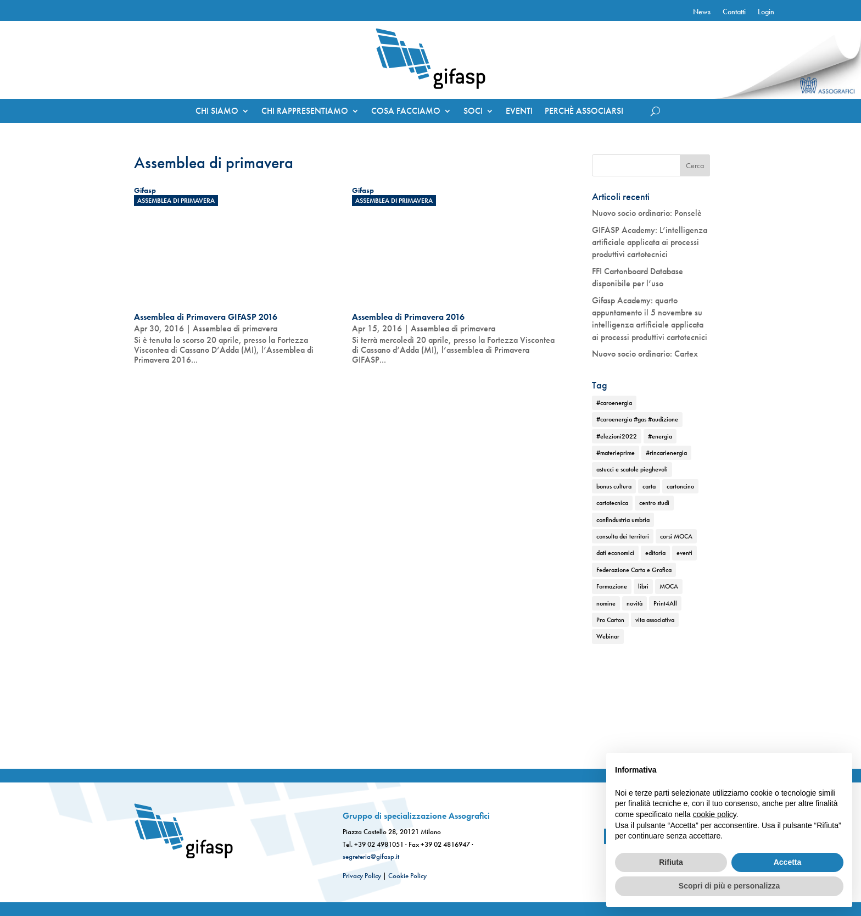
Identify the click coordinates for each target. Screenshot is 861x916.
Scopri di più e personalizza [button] (729, 885)
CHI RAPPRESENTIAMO (304, 111)
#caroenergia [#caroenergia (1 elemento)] (614, 402)
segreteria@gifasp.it (371, 856)
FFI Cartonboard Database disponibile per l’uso (637, 277)
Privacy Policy (362, 875)
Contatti (734, 12)
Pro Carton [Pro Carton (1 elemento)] (610, 619)
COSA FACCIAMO (405, 111)
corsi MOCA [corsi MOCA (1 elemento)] (676, 536)
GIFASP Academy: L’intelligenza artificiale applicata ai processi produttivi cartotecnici (649, 242)
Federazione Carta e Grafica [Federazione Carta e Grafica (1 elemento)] (634, 569)
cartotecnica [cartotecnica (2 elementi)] (612, 502)
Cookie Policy (407, 875)
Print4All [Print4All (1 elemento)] (665, 603)
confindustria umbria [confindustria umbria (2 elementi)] (623, 519)
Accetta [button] (788, 862)
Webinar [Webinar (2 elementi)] (607, 636)
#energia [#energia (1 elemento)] (660, 436)
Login (766, 12)
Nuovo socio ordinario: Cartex (645, 353)
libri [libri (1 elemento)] (643, 586)
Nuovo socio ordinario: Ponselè (647, 213)
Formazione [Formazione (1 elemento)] (611, 586)
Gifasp (145, 190)
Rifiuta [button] (671, 862)
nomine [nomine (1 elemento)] (606, 603)
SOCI (473, 111)
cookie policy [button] (714, 814)
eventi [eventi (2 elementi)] (684, 552)
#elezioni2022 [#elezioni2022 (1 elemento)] (616, 436)
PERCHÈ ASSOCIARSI (584, 111)
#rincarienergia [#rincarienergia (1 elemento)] (666, 452)
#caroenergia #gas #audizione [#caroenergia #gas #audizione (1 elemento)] (637, 419)
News (702, 12)
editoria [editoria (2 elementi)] (655, 552)
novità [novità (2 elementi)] (634, 603)
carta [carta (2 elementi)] (649, 486)
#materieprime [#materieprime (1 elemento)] (615, 452)
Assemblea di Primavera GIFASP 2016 (205, 317)
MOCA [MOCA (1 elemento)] (668, 586)
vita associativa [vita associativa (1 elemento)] (654, 619)
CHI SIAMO (216, 111)
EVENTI (519, 111)
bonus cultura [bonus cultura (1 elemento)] (613, 486)
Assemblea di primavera (176, 200)
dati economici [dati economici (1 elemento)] (615, 552)
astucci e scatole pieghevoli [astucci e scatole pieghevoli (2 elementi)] (632, 469)
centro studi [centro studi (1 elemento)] (654, 502)
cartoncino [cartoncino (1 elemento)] (680, 486)
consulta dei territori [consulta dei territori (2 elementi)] (622, 536)
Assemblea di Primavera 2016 (408, 317)
